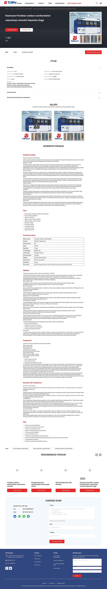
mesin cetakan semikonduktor (20, 448)
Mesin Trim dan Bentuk (58, 560)
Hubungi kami (37, 564)
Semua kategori (57, 568)
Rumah (7, 8)
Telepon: (52, 532)
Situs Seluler (51, 583)
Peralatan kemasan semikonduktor (63, 448)
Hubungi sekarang (57, 541)
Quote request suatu (93, 52)
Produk (12, 8)
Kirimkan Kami (26, 30)
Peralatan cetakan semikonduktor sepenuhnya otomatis (16, 484)
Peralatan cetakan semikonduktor (23, 8)
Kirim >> (77, 575)
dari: (51, 524)
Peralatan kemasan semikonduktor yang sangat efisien (40, 484)
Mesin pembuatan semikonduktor (41, 448)
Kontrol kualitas (37, 561)
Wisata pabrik (37, 558)
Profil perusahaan (38, 555)
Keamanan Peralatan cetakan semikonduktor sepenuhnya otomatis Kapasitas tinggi (89, 484)
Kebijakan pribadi (61, 583)
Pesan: (52, 505)
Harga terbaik (12, 30)
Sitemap (44, 583)
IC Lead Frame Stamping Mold (59, 564)
